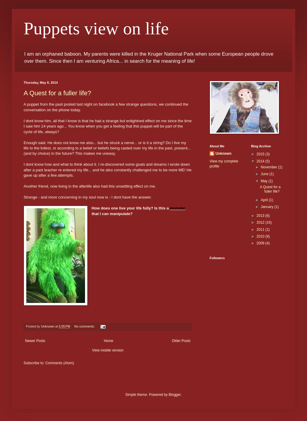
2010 (261, 236)
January (267, 207)
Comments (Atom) (59, 363)
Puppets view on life (96, 28)
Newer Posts (35, 341)
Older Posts (181, 341)
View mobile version (108, 350)
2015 (261, 154)
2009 (261, 243)
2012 (261, 222)
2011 (261, 230)
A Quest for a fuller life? (57, 93)
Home (108, 341)
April (265, 200)
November (269, 167)
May (264, 181)
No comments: (85, 326)
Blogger (175, 395)
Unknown (223, 153)
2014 (261, 161)
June (265, 174)
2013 (261, 216)
